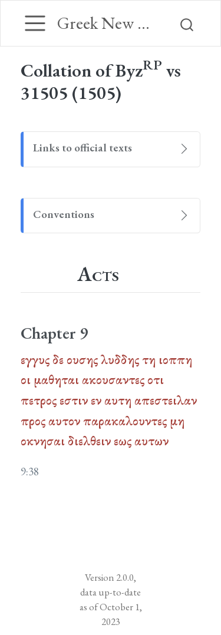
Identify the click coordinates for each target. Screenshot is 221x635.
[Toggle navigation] (35, 23)
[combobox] (187, 23)
